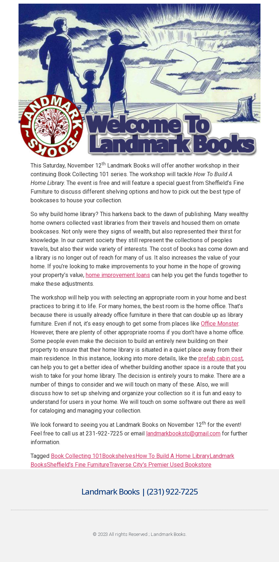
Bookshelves (119, 456)
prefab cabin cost (220, 358)
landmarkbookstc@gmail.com (183, 433)
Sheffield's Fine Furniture (78, 464)
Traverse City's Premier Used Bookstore (160, 464)
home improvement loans (118, 275)
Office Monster (219, 323)
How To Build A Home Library (173, 456)
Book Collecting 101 (76, 456)
